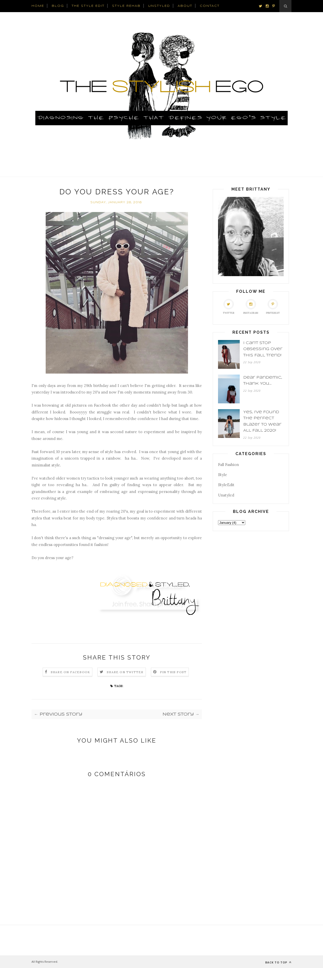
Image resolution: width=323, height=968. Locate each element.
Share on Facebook (70, 672)
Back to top (278, 962)
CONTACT (210, 6)
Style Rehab (126, 6)
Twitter (228, 307)
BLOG (58, 6)
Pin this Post (173, 672)
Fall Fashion (228, 464)
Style (222, 474)
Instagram (250, 307)
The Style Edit (88, 6)
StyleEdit (226, 484)
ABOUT (185, 6)
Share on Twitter (125, 672)
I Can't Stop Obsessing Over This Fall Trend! (262, 349)
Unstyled (226, 495)
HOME (38, 6)
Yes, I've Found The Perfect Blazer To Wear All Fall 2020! (262, 421)
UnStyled (159, 6)
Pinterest (273, 307)
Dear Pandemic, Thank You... (262, 381)
